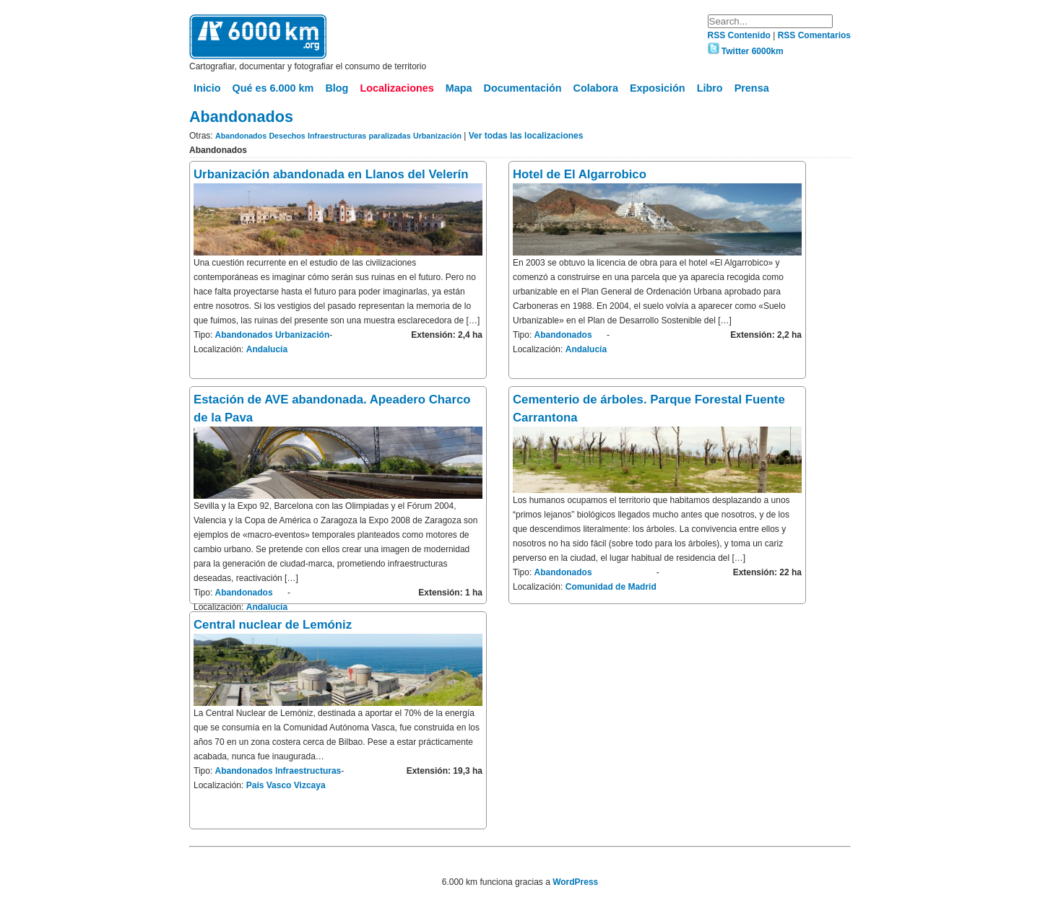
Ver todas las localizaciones (526, 136)
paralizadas (390, 135)
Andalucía (266, 349)
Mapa (459, 88)
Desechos (287, 135)
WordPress (575, 882)
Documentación (523, 88)
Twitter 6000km (746, 51)
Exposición (657, 88)
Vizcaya (310, 785)
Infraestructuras (337, 135)
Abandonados (240, 135)
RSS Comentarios (814, 35)
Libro (710, 88)
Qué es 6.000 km (273, 88)
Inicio (207, 88)
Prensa (751, 88)
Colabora (595, 88)
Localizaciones (396, 88)
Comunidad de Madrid (611, 587)
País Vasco (269, 785)
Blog (336, 88)
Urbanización (437, 135)
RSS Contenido (741, 35)
